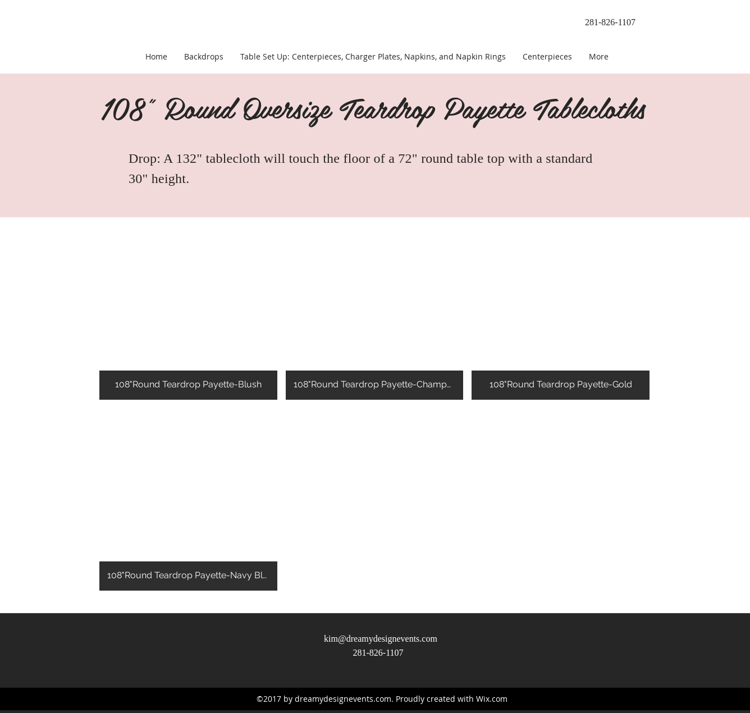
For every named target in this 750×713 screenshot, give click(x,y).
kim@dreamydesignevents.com (380, 638)
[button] (188, 308)
